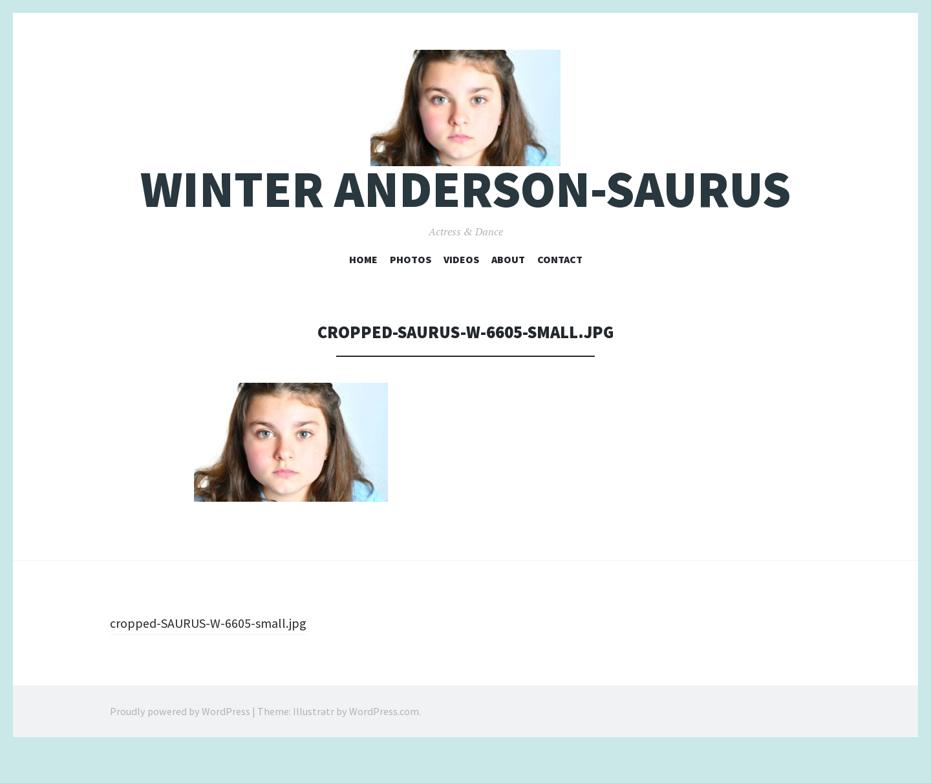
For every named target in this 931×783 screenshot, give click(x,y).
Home (363, 291)
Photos (410, 291)
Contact (560, 291)
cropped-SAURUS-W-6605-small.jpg (215, 656)
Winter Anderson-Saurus (465, 222)
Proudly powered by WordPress (180, 744)
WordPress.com (384, 744)
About (508, 291)
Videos (461, 291)
